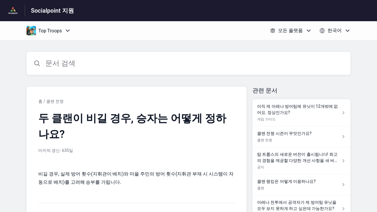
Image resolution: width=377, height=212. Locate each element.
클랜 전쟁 (55, 101)
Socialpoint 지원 (52, 10)
